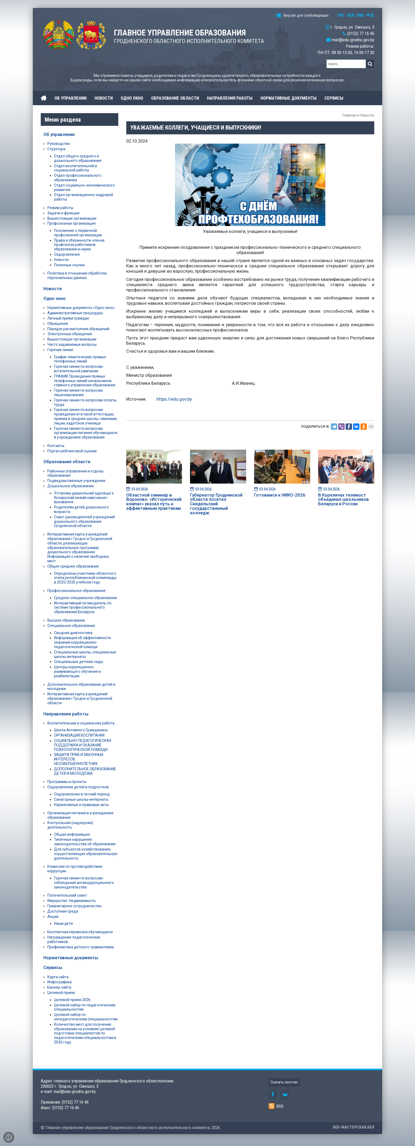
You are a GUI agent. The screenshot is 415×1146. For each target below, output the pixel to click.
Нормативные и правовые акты (81, 805)
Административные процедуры (75, 313)
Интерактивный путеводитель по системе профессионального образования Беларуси (82, 607)
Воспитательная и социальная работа (80, 723)
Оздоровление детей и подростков (78, 787)
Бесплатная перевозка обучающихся (80, 932)
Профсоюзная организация (71, 223)
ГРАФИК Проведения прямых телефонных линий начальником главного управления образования (84, 380)
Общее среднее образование (73, 566)
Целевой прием (61, 992)
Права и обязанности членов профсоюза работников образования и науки (79, 244)
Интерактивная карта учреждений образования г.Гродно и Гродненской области (79, 698)
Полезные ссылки (69, 265)
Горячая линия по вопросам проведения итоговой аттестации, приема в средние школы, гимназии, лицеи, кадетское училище (85, 416)
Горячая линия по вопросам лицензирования (78, 392)
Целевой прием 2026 (72, 1000)
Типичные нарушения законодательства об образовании (84, 841)
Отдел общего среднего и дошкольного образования (77, 158)
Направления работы (65, 713)
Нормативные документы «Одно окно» (81, 308)
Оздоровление (67, 254)
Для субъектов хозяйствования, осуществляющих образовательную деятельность (86, 853)
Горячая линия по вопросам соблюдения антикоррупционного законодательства (84, 882)
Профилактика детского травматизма (80, 947)
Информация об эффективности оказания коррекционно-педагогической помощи (82, 642)
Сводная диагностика (73, 633)
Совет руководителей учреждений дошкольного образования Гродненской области (84, 521)
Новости (367, 115)
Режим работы (60, 208)
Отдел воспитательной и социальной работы (75, 168)
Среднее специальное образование (85, 598)
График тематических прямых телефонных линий (80, 359)
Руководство (58, 143)
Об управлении (59, 134)
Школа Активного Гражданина (80, 730)
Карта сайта (58, 977)
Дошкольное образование (70, 486)
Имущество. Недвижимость (71, 901)
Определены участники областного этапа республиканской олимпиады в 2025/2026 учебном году (85, 578)
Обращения (57, 323)
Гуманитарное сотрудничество (74, 906)
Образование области (66, 461)
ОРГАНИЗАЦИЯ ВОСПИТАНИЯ (79, 735)
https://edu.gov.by (174, 399)
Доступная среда (62, 911)
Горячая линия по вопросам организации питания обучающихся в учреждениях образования (85, 433)
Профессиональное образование (76, 591)
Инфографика (59, 982)
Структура (56, 149)
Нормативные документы (70, 957)
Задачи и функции (63, 213)
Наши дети (63, 923)
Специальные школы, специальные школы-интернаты (85, 654)
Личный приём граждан (68, 318)
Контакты (55, 446)
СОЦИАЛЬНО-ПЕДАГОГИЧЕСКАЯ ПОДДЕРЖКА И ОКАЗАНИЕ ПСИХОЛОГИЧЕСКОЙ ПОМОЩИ (82, 745)
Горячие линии (60, 350)
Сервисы (52, 967)
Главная (349, 115)
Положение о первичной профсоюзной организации (78, 232)
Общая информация (72, 834)
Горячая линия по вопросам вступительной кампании (78, 368)
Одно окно (54, 298)
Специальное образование (71, 625)
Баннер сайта (59, 987)
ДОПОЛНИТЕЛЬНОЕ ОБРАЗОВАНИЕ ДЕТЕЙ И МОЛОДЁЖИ (85, 771)
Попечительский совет (67, 895)
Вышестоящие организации (71, 218)
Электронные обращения (69, 334)
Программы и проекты (66, 782)
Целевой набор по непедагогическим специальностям (86, 1016)
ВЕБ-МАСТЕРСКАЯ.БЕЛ (353, 1127)
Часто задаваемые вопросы (72, 344)
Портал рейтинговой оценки (72, 451)
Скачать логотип (284, 1082)
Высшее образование (66, 620)
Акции (52, 916)
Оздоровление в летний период (82, 794)
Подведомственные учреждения (76, 481)
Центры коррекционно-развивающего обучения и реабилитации (77, 671)
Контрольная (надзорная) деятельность (70, 825)
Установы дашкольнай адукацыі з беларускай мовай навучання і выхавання (84, 497)
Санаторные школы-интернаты (81, 799)
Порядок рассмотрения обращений (78, 329)
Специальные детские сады (78, 662)
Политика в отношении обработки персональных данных (77, 275)
